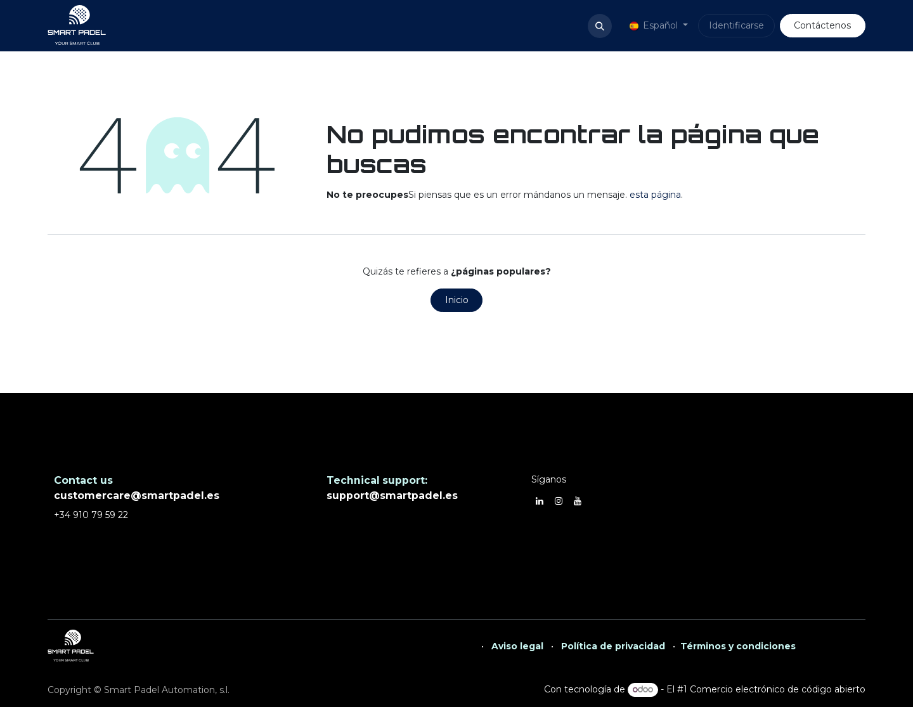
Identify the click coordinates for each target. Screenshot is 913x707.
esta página (655, 194)
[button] (600, 26)
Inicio (457, 300)
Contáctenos (822, 25)
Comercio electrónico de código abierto (777, 689)
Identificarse (736, 25)
